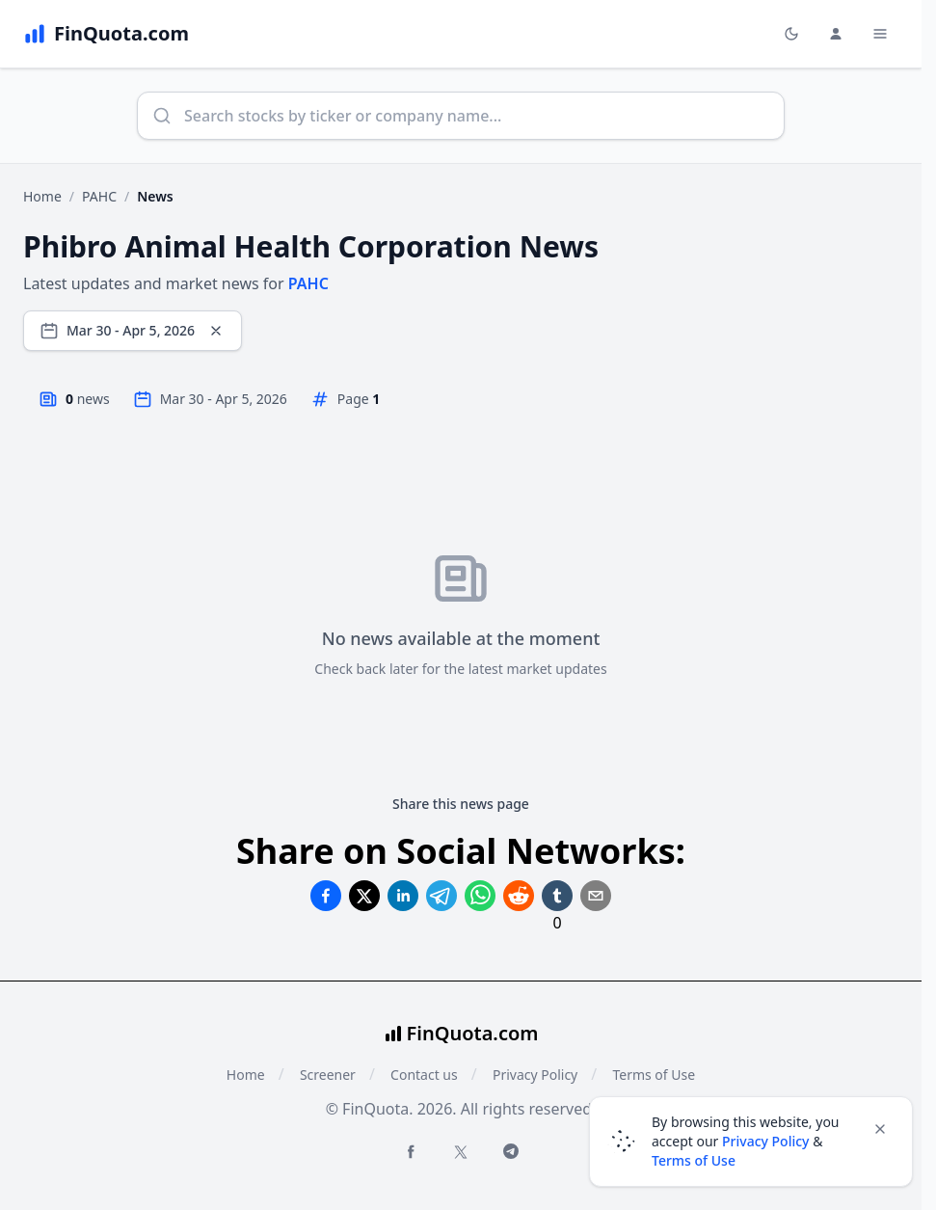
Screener (328, 1074)
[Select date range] (132, 330)
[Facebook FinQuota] (410, 1151)
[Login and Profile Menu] (835, 33)
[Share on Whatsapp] (480, 895)
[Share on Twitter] (364, 895)
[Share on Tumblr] (557, 895)
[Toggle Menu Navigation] (880, 33)
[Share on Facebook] (325, 895)
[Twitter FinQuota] (460, 1152)
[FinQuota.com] (106, 33)
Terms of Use (693, 1160)
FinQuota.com (473, 1033)
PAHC (99, 196)
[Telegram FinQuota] (511, 1151)
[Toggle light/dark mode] (791, 33)
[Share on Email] (595, 895)
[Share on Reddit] (518, 895)
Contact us (424, 1074)
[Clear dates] (216, 330)
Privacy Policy (535, 1074)
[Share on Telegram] (441, 895)
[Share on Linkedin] (403, 895)
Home (42, 196)
